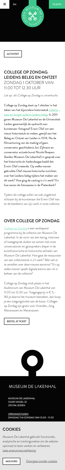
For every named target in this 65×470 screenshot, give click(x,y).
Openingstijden (18, 414)
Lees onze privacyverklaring (19, 450)
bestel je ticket (16, 321)
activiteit (13, 54)
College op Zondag (15, 228)
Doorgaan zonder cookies (41, 461)
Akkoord (11, 461)
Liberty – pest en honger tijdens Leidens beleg (32, 112)
